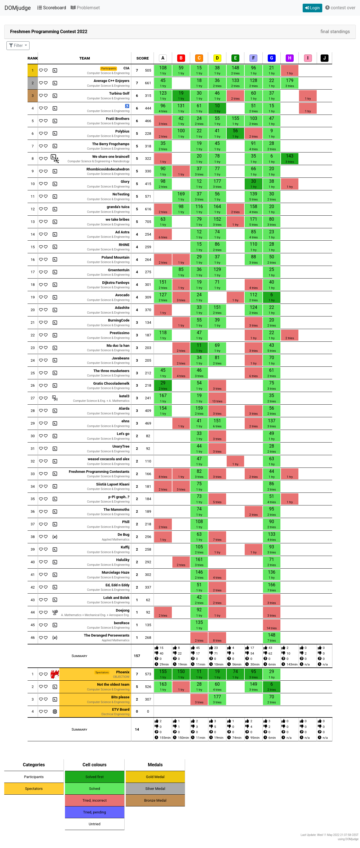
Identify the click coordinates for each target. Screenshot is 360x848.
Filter (16, 45)
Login (312, 8)
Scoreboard (51, 7)
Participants (34, 777)
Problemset (85, 7)
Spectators (34, 789)
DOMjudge (17, 7)
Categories (34, 764)
